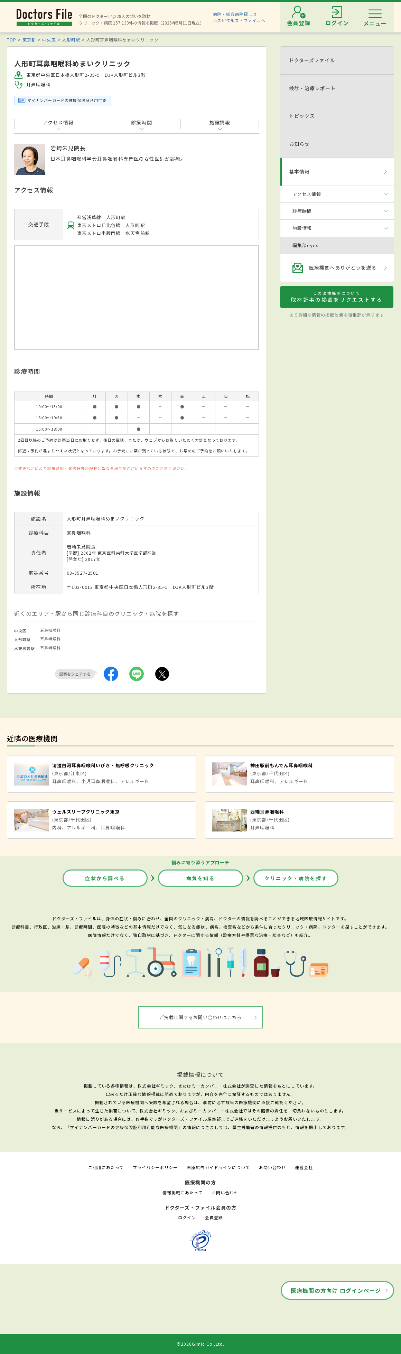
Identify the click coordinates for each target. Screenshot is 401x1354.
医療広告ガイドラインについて (218, 1167)
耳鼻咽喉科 (50, 630)
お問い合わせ (272, 1167)
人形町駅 (71, 40)
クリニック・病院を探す (295, 878)
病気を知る (200, 878)
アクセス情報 (58, 122)
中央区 (49, 40)
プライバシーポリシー (155, 1167)
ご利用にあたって (106, 1167)
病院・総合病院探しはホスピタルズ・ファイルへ (239, 17)
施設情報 (219, 122)
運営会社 (304, 1167)
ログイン (187, 1217)
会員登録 (214, 1217)
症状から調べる (105, 878)
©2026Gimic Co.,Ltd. (200, 1344)
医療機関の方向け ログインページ (336, 1290)
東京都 (29, 40)
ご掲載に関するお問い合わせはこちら (200, 1017)
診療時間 (141, 122)
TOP (11, 40)
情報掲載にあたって (182, 1192)
